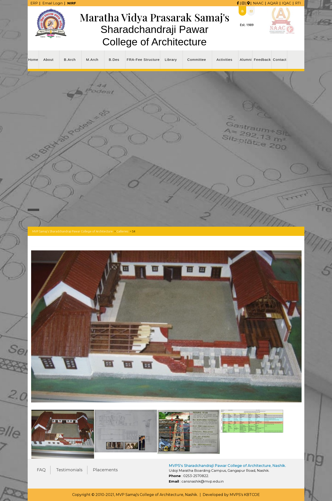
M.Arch (92, 60)
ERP (34, 3)
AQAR (272, 3)
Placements (105, 469)
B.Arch (70, 60)
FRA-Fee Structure (143, 60)
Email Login (52, 3)
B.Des (114, 60)
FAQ (41, 469)
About (48, 60)
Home (33, 60)
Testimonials (69, 469)
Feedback (262, 60)
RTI (298, 3)
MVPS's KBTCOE (245, 494)
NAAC (258, 3)
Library (171, 60)
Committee (196, 60)
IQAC (286, 3)
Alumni (246, 60)
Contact (280, 60)
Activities (224, 60)
